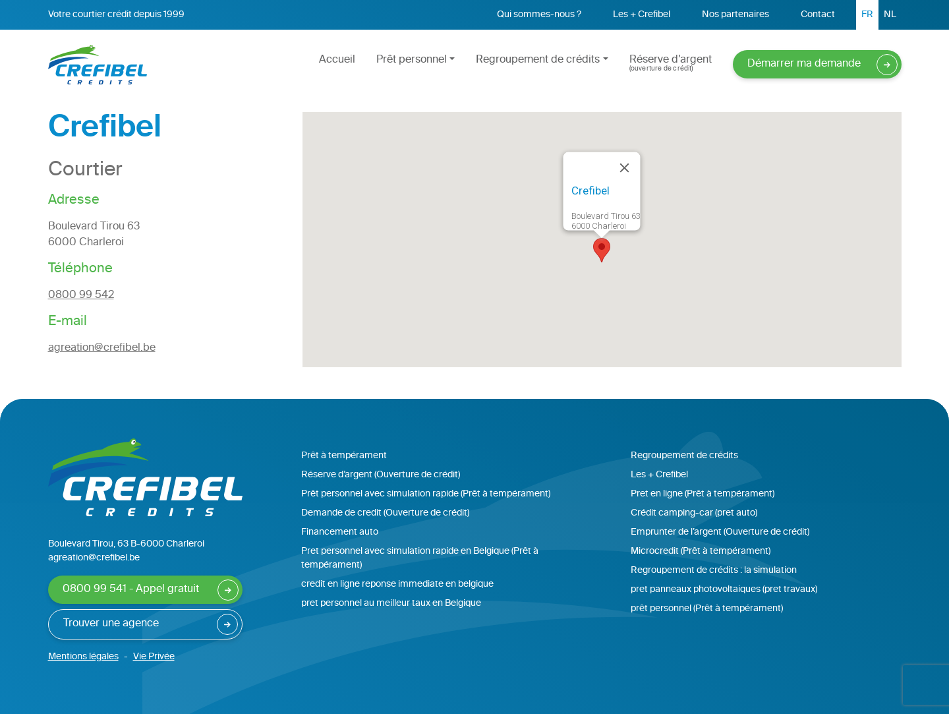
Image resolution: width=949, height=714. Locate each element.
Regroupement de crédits (538, 60)
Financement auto (339, 532)
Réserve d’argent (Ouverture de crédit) (380, 475)
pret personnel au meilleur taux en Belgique (391, 603)
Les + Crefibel (641, 15)
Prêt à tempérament (344, 456)
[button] (601, 250)
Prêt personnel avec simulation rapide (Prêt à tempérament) (425, 494)
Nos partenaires (735, 15)
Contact (818, 15)
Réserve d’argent (670, 63)
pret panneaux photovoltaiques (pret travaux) (724, 590)
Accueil (337, 60)
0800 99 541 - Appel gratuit (131, 589)
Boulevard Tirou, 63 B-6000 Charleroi (126, 544)
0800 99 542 (81, 295)
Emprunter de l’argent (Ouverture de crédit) (720, 532)
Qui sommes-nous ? (539, 15)
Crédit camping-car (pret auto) (694, 513)
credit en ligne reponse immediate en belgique (397, 584)
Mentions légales (83, 657)
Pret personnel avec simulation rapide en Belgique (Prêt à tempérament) (419, 558)
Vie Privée (154, 657)
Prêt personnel (411, 60)
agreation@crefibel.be (102, 348)
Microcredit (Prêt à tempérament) (700, 551)
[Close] (625, 167)
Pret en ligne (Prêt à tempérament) (702, 494)
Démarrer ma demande (804, 64)
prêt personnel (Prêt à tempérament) (707, 609)
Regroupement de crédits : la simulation (714, 571)
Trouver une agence (111, 624)
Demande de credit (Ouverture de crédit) (385, 513)
